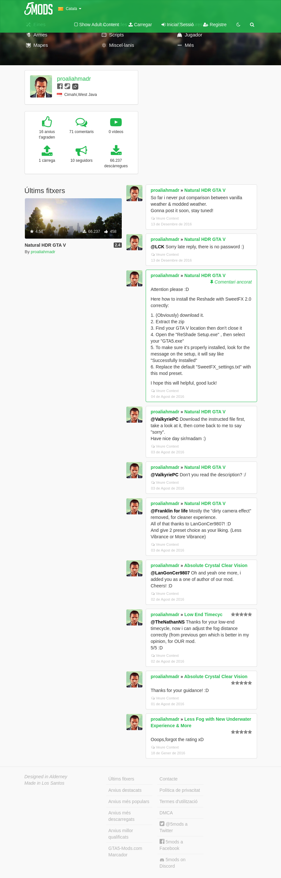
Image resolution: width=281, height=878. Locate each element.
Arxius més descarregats (122, 816)
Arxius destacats (125, 790)
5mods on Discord (172, 863)
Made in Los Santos (45, 783)
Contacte (169, 778)
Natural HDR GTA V (205, 190)
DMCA (166, 812)
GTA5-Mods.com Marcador (125, 851)
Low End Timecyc (203, 614)
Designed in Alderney (46, 776)
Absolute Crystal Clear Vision (215, 565)
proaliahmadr (74, 79)
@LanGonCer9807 (170, 572)
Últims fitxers (121, 778)
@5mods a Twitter (174, 827)
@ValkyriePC (165, 419)
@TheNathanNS (168, 622)
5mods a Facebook (171, 845)
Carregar (140, 24)
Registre (214, 24)
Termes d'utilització (179, 801)
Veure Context (165, 218)
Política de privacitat (180, 790)
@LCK (157, 246)
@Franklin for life (169, 510)
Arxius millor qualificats (121, 834)
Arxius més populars (129, 801)
